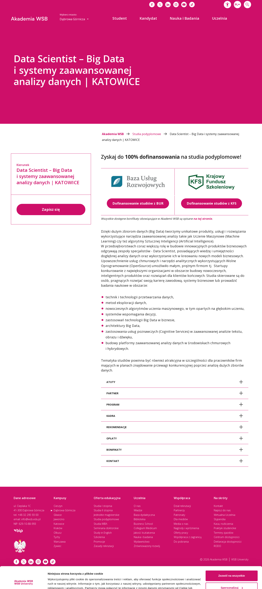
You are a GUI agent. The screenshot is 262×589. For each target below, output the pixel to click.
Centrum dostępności (226, 537)
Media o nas (181, 523)
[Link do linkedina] (168, 4)
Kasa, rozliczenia (223, 523)
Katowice (59, 523)
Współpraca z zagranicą (187, 537)
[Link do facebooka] (152, 4)
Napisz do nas (222, 510)
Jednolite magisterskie (106, 515)
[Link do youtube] (184, 4)
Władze (138, 510)
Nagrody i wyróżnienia (186, 528)
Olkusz (57, 532)
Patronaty (179, 515)
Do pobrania (181, 541)
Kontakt (218, 506)
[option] (131, 75)
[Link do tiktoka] (192, 4)
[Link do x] (160, 4)
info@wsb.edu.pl (31, 519)
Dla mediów (181, 519)
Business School (143, 523)
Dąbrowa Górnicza (64, 510)
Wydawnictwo (142, 541)
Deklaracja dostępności (227, 541)
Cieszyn (58, 506)
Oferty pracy (181, 532)
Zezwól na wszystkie (231, 555)
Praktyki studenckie (225, 528)
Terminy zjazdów (223, 532)
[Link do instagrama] (176, 4)
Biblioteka (139, 519)
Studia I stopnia (103, 506)
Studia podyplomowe (151, 134)
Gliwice (58, 515)
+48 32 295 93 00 (28, 515)
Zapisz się (51, 209)
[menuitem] (119, 18)
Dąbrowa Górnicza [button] (74, 19)
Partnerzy (179, 510)
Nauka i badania (143, 537)
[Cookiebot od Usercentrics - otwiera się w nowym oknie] (23, 582)
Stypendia (219, 519)
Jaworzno (59, 519)
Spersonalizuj (232, 566)
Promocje (99, 541)
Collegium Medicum (145, 528)
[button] (227, 4)
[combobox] (237, 4)
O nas (137, 506)
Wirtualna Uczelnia (224, 515)
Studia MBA (100, 523)
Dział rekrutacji (182, 506)
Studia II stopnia (103, 510)
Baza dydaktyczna (144, 515)
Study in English (103, 532)
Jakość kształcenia (144, 532)
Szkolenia (99, 537)
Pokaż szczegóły (59, 581)
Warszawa (60, 541)
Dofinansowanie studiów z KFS (211, 203)
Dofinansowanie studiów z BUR (137, 203)
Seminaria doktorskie (106, 528)
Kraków (58, 528)
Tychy (57, 537)
